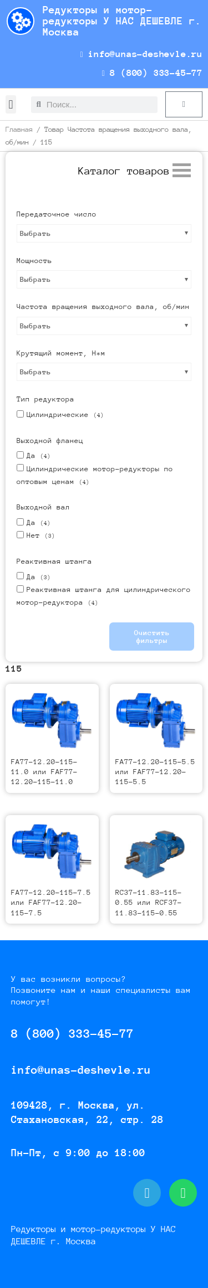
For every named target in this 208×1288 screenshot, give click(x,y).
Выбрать (35, 233)
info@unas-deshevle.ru (141, 54)
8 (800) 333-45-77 (152, 73)
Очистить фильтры (152, 636)
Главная (19, 129)
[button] (11, 104)
